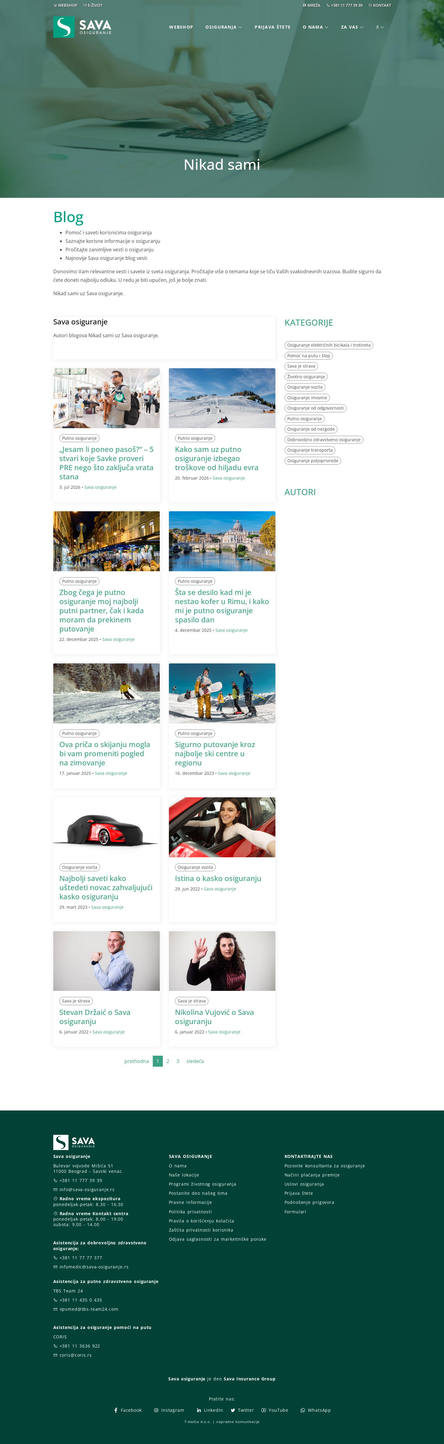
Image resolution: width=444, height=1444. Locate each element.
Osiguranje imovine (307, 397)
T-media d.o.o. (197, 1421)
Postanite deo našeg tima (198, 1193)
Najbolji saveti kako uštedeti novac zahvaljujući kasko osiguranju (105, 887)
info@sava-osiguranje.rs (87, 1189)
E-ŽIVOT (95, 5)
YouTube (274, 1410)
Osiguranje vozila (79, 867)
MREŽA (313, 5)
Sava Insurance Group (250, 1379)
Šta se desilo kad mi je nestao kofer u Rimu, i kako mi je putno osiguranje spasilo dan (222, 605)
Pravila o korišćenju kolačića (202, 1221)
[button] (380, 27)
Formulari (296, 1212)
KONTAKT (382, 5)
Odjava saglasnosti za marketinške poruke (218, 1239)
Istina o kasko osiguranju (218, 878)
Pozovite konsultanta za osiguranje (325, 1166)
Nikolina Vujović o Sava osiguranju (214, 1016)
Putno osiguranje (79, 438)
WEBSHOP (67, 5)
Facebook (127, 1410)
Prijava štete (273, 27)
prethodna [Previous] (136, 1061)
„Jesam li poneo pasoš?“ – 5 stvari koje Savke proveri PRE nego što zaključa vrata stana (106, 462)
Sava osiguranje (100, 487)
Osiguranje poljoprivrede (312, 460)
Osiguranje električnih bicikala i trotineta (329, 345)
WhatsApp (315, 1410)
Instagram (168, 1410)
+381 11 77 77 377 (81, 1257)
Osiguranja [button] (221, 27)
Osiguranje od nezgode (311, 429)
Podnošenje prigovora (309, 1202)
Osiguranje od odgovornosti (315, 408)
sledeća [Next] (195, 1061)
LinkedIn (209, 1410)
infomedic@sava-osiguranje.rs (94, 1267)
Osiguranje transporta (310, 450)
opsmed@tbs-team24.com (89, 1309)
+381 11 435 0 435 (81, 1300)
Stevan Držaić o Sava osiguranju (95, 1016)
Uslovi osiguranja (304, 1184)
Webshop (181, 27)
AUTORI (300, 492)
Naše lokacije (184, 1175)
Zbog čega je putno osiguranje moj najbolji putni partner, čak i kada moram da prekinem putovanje (101, 610)
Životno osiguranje (306, 376)
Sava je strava (76, 1001)
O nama (178, 1166)
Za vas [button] (349, 27)
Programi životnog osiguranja (203, 1184)
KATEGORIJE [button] (309, 322)
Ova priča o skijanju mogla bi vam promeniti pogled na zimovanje (104, 753)
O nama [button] (313, 27)
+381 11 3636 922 (80, 1346)
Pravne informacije (190, 1202)
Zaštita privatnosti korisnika (201, 1230)
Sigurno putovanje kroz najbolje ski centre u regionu (215, 753)
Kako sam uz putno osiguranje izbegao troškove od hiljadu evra (217, 458)
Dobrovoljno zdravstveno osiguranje (324, 439)
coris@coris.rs (76, 1355)
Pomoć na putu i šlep (308, 355)
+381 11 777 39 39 (346, 5)
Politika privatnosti (190, 1212)
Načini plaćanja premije (312, 1175)
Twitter (242, 1410)
